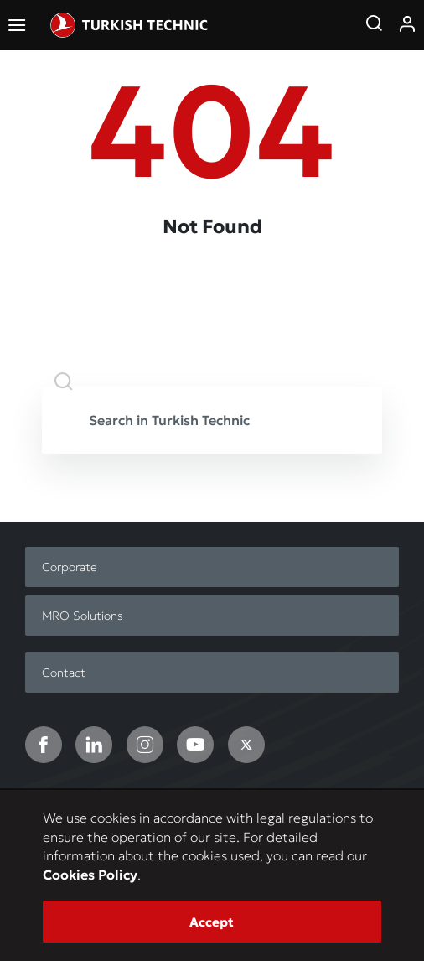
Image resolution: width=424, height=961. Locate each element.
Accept (211, 922)
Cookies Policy (90, 874)
